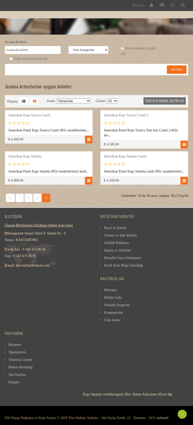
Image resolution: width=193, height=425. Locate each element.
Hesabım (15, 345)
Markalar (110, 290)
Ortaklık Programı (117, 305)
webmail (162, 418)
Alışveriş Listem (20, 360)
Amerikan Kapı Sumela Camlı (125, 156)
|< (10, 198)
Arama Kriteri (16, 42)
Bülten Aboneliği (21, 367)
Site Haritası (17, 375)
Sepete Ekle (88, 139)
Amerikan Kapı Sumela (24, 156)
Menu (138, 5)
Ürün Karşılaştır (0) (164, 101)
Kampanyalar (113, 312)
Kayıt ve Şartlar (115, 228)
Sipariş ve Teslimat (117, 250)
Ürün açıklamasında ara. (28, 58)
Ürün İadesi (112, 320)
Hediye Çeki (113, 297)
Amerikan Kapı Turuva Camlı (29, 115)
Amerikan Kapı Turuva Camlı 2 (126, 115)
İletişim (14, 382)
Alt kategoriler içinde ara (138, 50)
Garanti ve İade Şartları (120, 235)
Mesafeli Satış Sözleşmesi (122, 258)
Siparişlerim (17, 352)
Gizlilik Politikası (116, 243)
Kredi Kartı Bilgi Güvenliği (123, 265)
